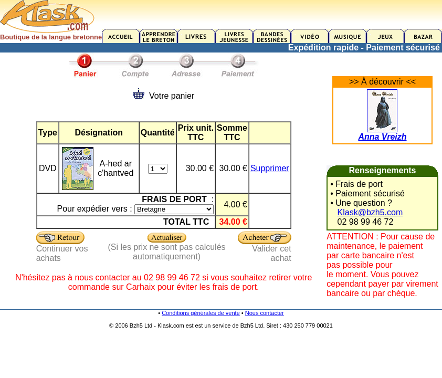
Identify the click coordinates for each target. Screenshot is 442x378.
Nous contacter (264, 313)
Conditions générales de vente (201, 313)
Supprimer (269, 168)
